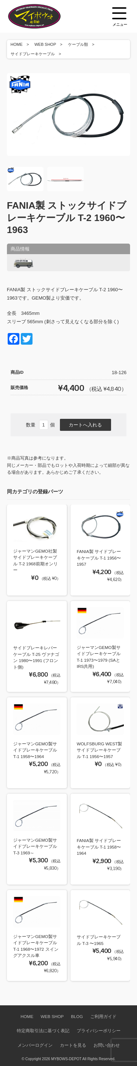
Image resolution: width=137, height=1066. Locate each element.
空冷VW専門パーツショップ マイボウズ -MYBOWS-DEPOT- (43, 16)
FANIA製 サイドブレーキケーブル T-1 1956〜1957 (99, 557)
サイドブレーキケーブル (33, 54)
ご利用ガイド (103, 1016)
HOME (17, 44)
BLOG (77, 1016)
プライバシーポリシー (99, 1030)
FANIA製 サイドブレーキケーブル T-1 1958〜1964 (99, 846)
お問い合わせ (107, 1045)
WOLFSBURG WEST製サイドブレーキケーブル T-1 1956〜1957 (99, 750)
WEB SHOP (45, 44)
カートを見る (73, 1045)
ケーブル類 (78, 44)
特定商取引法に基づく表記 (43, 1030)
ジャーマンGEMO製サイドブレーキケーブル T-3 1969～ (35, 846)
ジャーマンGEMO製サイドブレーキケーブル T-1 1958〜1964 (35, 750)
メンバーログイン (35, 1045)
